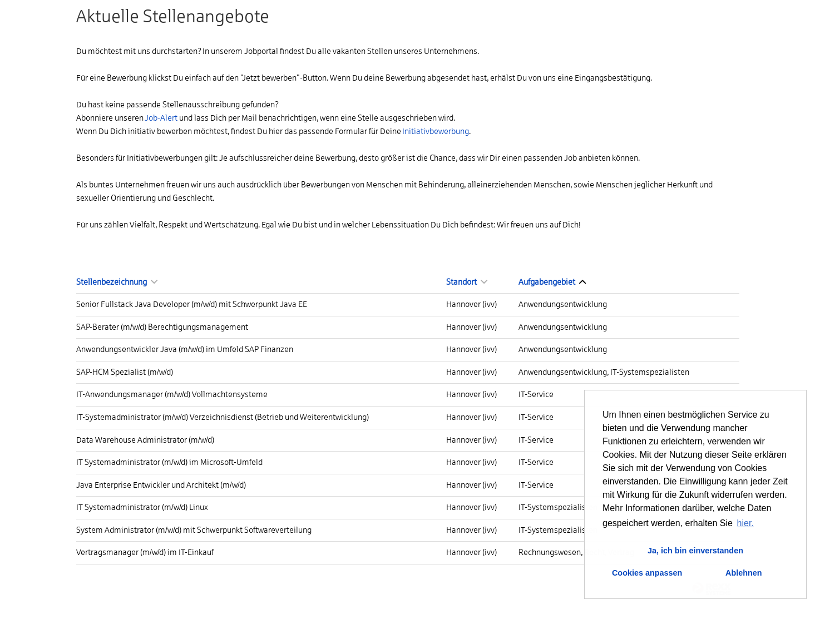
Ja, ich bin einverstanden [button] (695, 550)
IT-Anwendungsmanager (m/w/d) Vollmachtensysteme (172, 394)
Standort (466, 282)
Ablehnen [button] (743, 572)
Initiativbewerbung (435, 131)
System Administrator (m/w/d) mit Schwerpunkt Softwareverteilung (194, 530)
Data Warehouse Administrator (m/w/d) (145, 439)
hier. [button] (745, 523)
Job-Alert (161, 117)
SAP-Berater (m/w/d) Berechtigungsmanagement (162, 327)
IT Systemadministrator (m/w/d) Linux (142, 507)
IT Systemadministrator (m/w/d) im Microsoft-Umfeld (169, 462)
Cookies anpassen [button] (647, 572)
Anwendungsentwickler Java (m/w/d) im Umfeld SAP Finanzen (184, 349)
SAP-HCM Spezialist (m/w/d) (124, 372)
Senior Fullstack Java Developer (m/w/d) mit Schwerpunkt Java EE (191, 304)
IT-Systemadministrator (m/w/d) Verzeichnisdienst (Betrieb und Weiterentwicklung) (222, 417)
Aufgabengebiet (552, 282)
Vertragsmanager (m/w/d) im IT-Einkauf (145, 552)
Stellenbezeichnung (116, 282)
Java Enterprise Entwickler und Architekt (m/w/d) (161, 485)
